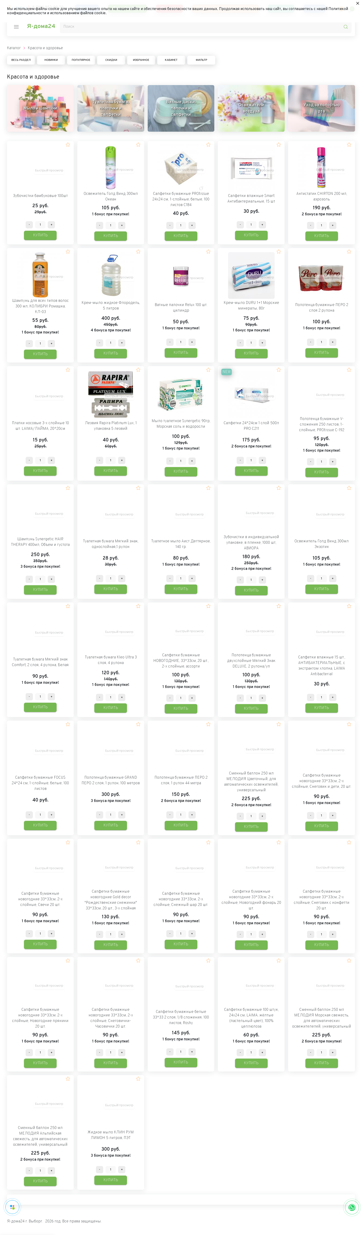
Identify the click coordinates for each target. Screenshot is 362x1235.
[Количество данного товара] (40, 224)
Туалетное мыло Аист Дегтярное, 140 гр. (181, 544)
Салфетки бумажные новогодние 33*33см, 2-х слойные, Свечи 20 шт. (40, 899)
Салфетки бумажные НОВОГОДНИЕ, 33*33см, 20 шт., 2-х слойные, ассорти (181, 661)
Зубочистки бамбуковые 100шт (40, 196)
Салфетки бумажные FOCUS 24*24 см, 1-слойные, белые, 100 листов (40, 783)
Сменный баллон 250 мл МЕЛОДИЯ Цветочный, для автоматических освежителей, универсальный (251, 782)
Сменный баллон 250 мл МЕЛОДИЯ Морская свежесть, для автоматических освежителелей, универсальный (321, 1018)
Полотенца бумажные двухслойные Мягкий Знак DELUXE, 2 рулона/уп (251, 661)
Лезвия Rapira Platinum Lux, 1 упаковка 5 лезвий (111, 426)
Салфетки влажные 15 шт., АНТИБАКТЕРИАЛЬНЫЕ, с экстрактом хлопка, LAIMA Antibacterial (321, 666)
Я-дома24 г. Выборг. (25, 1221)
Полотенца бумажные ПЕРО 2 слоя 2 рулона (321, 308)
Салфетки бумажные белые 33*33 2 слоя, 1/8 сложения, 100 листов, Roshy (181, 1017)
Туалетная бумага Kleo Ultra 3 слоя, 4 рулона (111, 660)
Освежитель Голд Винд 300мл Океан (111, 197)
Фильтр (201, 60)
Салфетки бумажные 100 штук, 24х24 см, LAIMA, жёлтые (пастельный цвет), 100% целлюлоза (251, 1018)
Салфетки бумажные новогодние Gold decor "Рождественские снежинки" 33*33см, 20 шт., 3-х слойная (111, 900)
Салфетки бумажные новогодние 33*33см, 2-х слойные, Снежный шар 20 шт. (181, 899)
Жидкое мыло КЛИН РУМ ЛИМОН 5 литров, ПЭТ (111, 1135)
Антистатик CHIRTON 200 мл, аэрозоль (321, 197)
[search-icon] (345, 27)
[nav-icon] (16, 26)
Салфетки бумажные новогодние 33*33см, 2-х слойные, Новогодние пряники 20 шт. (40, 1018)
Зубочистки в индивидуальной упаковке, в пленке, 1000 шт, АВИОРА (251, 543)
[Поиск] (206, 27)
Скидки (111, 60)
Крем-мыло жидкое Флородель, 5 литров (111, 306)
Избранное (141, 60)
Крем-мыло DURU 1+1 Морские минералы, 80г (251, 306)
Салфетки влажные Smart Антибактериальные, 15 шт (251, 199)
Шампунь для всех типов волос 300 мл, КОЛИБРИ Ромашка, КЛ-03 (40, 306)
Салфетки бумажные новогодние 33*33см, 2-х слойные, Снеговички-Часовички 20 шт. (111, 1018)
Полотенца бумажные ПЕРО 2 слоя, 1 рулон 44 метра (181, 780)
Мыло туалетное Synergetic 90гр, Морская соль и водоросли (181, 424)
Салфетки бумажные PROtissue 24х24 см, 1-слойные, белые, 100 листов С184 (180, 199)
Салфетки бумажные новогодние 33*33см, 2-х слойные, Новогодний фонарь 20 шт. (251, 900)
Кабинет (171, 60)
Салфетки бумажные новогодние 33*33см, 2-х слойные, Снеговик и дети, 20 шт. (321, 781)
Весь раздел (21, 60)
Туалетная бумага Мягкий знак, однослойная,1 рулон (110, 544)
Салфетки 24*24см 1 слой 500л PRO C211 (251, 426)
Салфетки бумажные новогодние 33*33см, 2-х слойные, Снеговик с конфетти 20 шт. (321, 900)
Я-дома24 (41, 26)
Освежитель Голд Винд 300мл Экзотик (321, 544)
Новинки (51, 60)
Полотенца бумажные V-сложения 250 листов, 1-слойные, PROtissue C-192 (321, 425)
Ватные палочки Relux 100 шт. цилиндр (181, 308)
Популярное (81, 60)
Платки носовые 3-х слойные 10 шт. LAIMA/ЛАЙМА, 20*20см (40, 426)
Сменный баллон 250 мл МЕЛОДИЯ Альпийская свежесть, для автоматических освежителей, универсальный (40, 1136)
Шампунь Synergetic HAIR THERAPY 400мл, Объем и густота (40, 542)
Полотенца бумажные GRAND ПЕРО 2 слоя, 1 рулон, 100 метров (111, 780)
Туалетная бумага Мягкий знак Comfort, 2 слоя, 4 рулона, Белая (40, 662)
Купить (40, 235)
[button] (67, 145)
